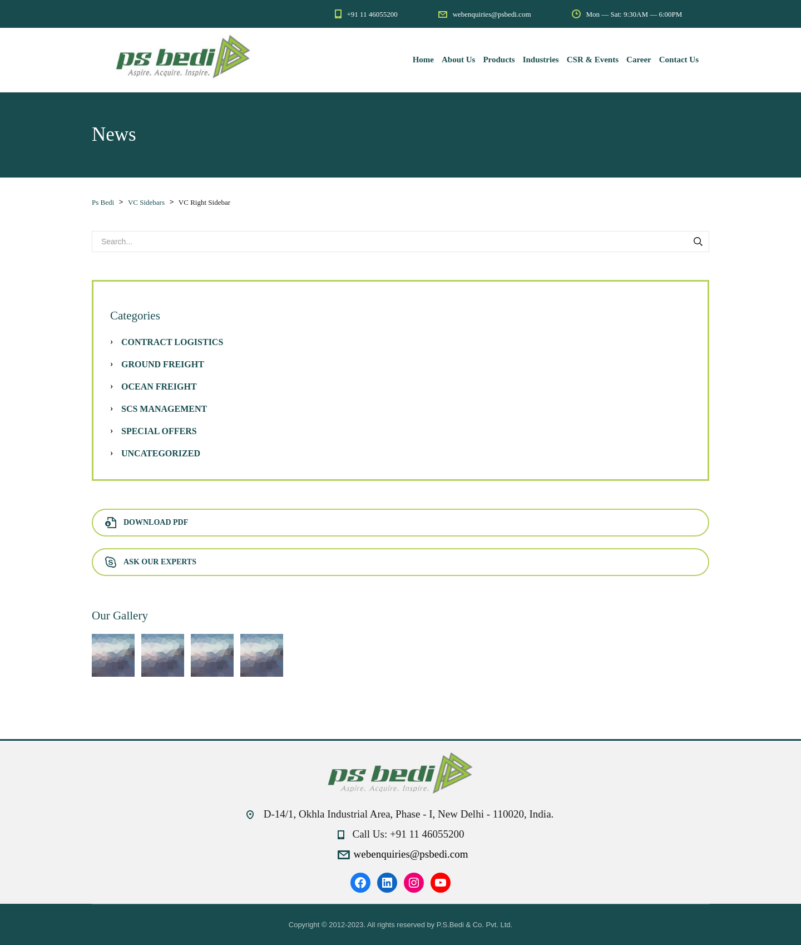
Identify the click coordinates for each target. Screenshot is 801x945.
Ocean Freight (159, 386)
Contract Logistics (172, 342)
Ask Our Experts (150, 562)
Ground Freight (162, 364)
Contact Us (679, 59)
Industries (541, 59)
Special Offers (159, 431)
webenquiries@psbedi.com (411, 854)
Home (423, 59)
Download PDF (146, 522)
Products (499, 59)
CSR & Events (593, 59)
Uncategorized (160, 453)
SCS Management (164, 409)
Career (638, 59)
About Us (458, 59)
